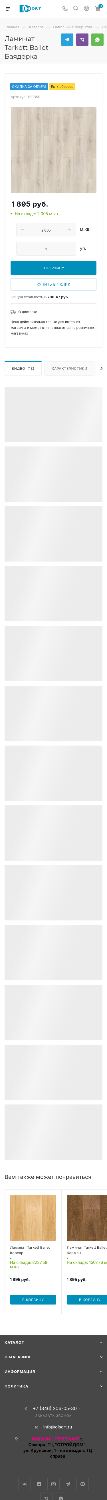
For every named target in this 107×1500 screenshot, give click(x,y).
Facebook (39, 1484)
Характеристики (69, 368)
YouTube (82, 1484)
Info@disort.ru (57, 1427)
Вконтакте (24, 1484)
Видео (23, 368)
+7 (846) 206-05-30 (55, 1408)
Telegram (67, 39)
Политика (16, 1386)
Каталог (14, 1342)
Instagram (53, 1484)
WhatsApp (97, 39)
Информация (20, 1371)
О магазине (18, 1357)
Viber (82, 39)
